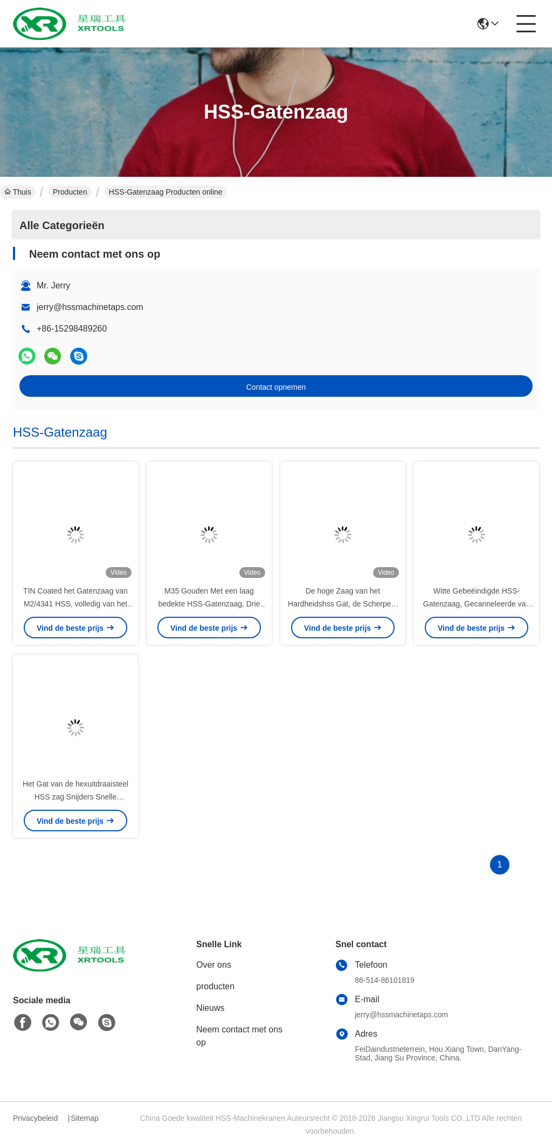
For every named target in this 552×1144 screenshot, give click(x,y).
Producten (70, 192)
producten (215, 986)
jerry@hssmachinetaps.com (90, 307)
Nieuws (210, 1007)
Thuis (17, 192)
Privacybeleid (35, 1118)
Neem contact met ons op (239, 1036)
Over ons (213, 964)
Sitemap (84, 1118)
